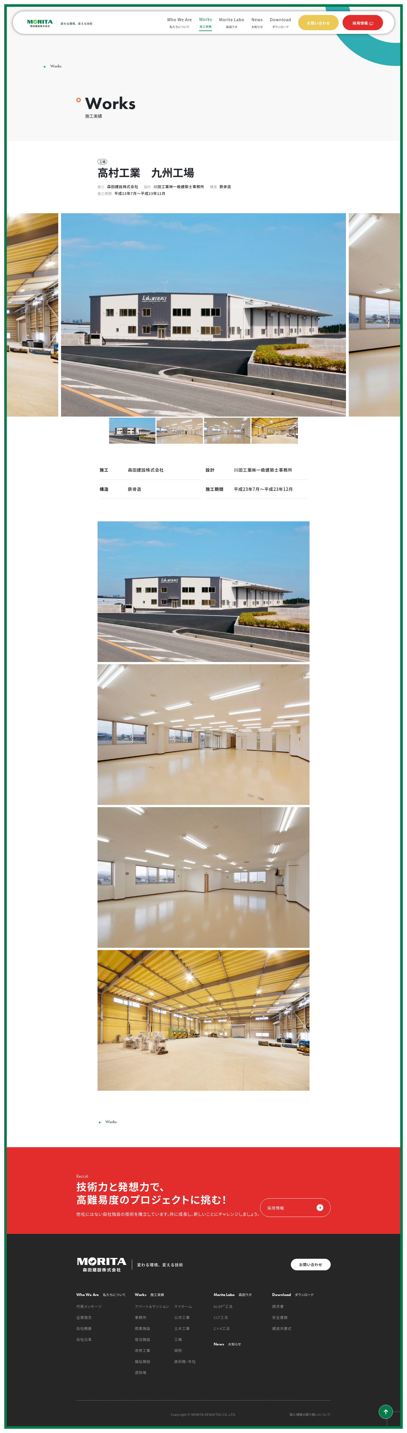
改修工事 (142, 1350)
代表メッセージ (89, 1306)
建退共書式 (282, 1328)
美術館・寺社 (185, 1361)
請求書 (278, 1306)
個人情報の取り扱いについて (310, 1414)
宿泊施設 (142, 1339)
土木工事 (182, 1328)
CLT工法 (221, 1317)
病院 (178, 1350)
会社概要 (84, 1328)
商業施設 (142, 1328)
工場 (178, 1339)
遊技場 (140, 1372)
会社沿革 (84, 1339)
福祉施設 (142, 1361)
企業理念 (84, 1317)
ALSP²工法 (223, 1306)
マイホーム (183, 1306)
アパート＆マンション (152, 1306)
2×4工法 (222, 1328)
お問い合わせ (310, 1264)
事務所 (140, 1317)
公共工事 (182, 1317)
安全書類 (280, 1317)
